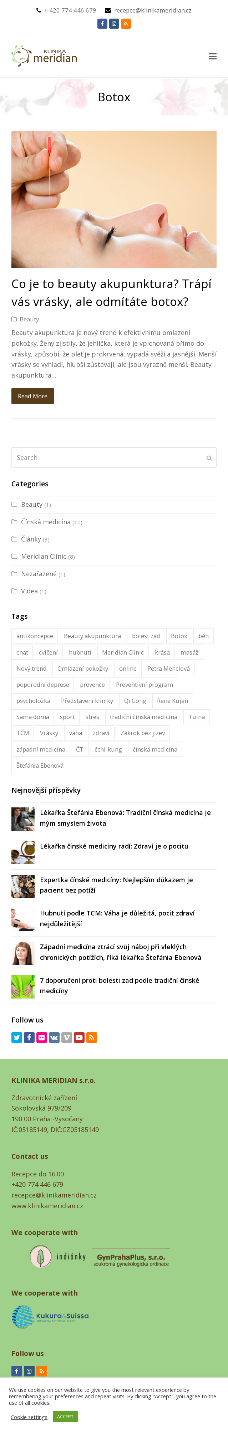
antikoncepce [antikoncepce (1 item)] (34, 636)
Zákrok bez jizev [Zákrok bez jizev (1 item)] (143, 733)
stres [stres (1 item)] (92, 717)
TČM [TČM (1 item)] (22, 733)
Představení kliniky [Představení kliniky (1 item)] (87, 700)
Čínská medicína (46, 522)
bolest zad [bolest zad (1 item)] (146, 636)
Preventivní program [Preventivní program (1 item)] (144, 684)
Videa (29, 591)
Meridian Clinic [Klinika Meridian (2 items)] (123, 652)
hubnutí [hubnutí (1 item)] (80, 652)
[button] (213, 55)
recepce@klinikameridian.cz (153, 10)
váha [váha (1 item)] (75, 733)
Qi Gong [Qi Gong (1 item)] (135, 700)
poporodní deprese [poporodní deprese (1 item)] (42, 684)
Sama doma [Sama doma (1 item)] (32, 717)
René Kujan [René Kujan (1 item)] (172, 700)
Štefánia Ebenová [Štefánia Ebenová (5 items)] (40, 765)
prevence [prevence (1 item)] (92, 684)
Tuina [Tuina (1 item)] (196, 717)
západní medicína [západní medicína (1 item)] (40, 749)
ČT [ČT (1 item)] (79, 749)
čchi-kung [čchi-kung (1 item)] (108, 749)
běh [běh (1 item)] (203, 636)
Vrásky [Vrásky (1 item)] (49, 733)
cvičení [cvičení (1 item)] (48, 652)
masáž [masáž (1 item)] (189, 652)
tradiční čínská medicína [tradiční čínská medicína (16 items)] (143, 717)
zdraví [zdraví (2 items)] (101, 733)
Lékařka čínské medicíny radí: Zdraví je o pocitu (114, 846)
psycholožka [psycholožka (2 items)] (33, 700)
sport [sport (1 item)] (67, 717)
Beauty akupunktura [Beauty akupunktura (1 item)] (92, 636)
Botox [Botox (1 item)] (179, 636)
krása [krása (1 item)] (162, 652)
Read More (32, 396)
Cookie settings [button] (29, 1417)
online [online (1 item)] (128, 668)
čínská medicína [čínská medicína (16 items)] (155, 749)
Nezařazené (39, 573)
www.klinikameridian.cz (47, 1205)
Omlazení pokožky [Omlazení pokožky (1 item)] (82, 668)
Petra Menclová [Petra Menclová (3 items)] (168, 668)
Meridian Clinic (43, 556)
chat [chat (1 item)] (22, 652)
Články (31, 539)
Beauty (29, 319)
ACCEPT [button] (65, 1416)
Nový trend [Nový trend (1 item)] (31, 668)
